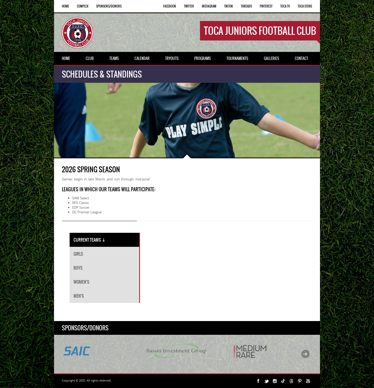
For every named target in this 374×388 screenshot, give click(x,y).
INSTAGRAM (209, 6)
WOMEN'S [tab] (81, 282)
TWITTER (189, 6)
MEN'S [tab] (79, 296)
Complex (82, 6)
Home (65, 6)
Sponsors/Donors (109, 6)
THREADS (246, 6)
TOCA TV (285, 6)
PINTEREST (266, 6)
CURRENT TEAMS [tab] (89, 240)
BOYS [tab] (78, 268)
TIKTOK (228, 6)
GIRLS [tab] (78, 254)
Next (305, 354)
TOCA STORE (305, 6)
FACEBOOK (169, 6)
